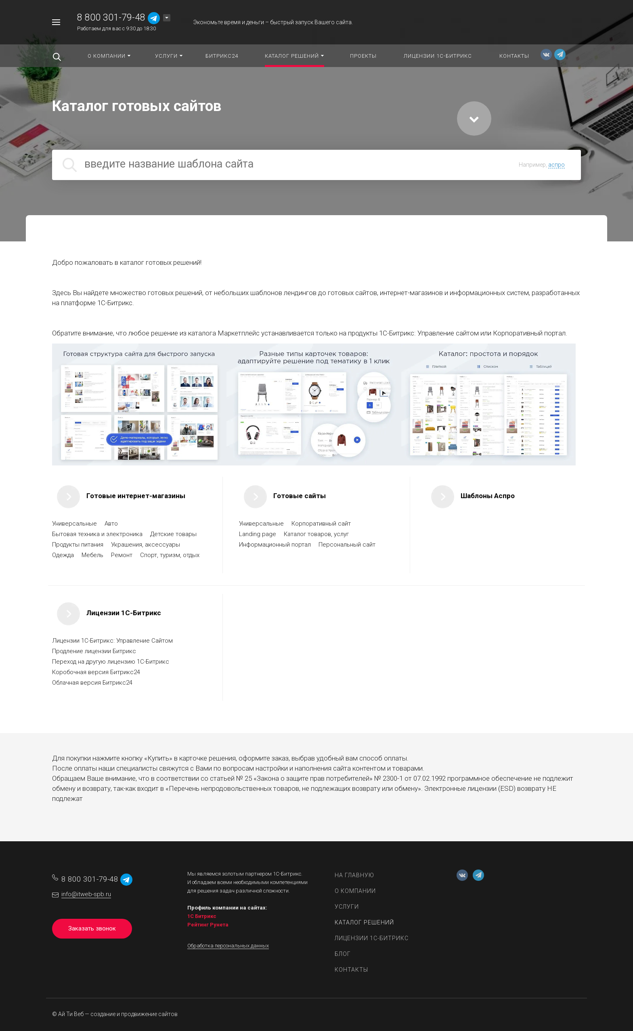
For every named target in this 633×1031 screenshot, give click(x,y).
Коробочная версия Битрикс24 (96, 672)
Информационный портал (275, 544)
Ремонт (122, 555)
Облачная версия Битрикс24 (92, 682)
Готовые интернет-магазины (135, 496)
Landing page (258, 534)
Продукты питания (78, 544)
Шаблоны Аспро (488, 496)
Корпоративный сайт (321, 523)
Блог (343, 954)
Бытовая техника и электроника (98, 534)
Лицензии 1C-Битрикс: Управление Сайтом (112, 640)
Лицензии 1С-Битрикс (123, 613)
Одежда (63, 555)
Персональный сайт (348, 544)
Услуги (347, 906)
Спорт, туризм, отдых (170, 555)
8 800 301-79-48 (111, 17)
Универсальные (75, 523)
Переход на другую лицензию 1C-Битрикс (110, 661)
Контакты (351, 969)
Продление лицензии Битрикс (94, 651)
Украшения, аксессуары (146, 544)
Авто (112, 523)
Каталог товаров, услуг (317, 534)
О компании (355, 891)
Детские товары (174, 534)
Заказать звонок (92, 928)
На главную (354, 875)
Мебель (93, 555)
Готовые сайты (299, 496)
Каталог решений (364, 922)
